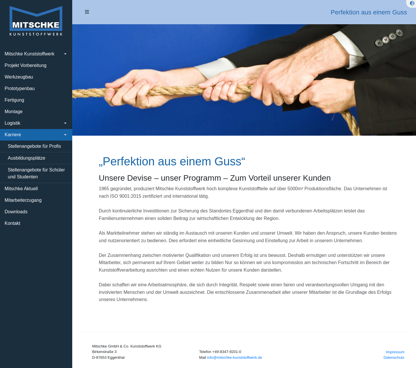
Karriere (13, 134)
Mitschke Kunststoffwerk (29, 53)
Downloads (16, 211)
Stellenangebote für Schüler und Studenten (36, 173)
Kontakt (12, 223)
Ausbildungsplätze (26, 158)
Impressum (395, 352)
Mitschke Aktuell (21, 188)
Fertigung (14, 100)
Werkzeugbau (19, 76)
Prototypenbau (20, 88)
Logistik (12, 123)
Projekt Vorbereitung (26, 65)
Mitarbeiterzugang (23, 200)
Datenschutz (394, 357)
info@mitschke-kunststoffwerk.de (234, 357)
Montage (14, 111)
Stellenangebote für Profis (34, 146)
